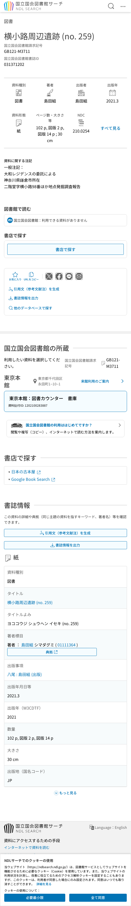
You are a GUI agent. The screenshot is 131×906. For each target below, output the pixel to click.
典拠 (52, 652)
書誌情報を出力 (23, 298)
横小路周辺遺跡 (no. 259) (29, 602)
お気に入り (15, 276)
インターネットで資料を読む (27, 847)
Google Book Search (33, 479)
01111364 (67, 645)
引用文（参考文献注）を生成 (33, 289)
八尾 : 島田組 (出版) (24, 674)
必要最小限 (35, 897)
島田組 (27, 645)
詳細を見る (44, 884)
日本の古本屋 (26, 472)
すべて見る (110, 128)
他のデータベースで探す (30, 308)
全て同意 (98, 897)
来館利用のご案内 (103, 381)
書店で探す (66, 249)
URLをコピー (31, 276)
